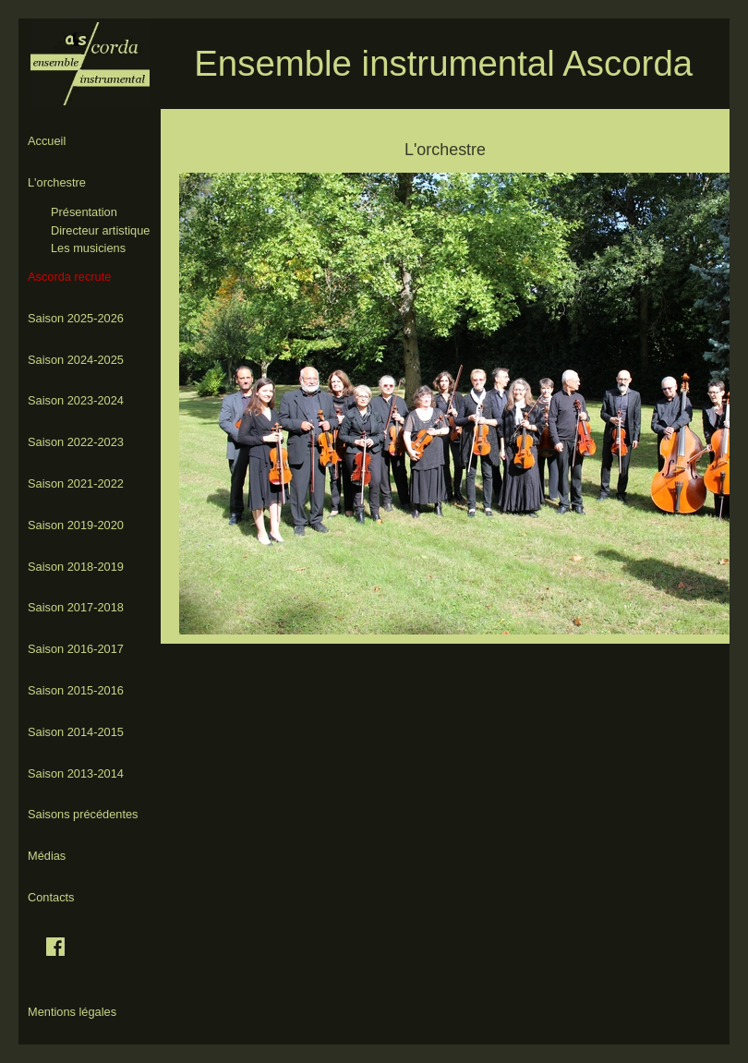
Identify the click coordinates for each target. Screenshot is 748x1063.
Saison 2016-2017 (76, 649)
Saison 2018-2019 (76, 567)
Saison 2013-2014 (76, 773)
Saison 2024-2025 (76, 360)
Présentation (84, 212)
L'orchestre (57, 182)
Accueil (47, 141)
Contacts (51, 897)
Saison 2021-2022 (76, 483)
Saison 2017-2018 (76, 607)
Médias (47, 856)
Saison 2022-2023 (76, 442)
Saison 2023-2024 (76, 400)
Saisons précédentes (83, 814)
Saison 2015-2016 (76, 690)
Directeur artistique (100, 230)
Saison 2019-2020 (76, 525)
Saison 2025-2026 (76, 318)
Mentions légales (72, 1012)
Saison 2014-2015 (76, 732)
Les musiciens (88, 248)
